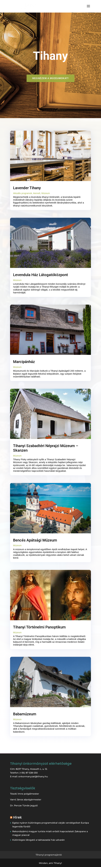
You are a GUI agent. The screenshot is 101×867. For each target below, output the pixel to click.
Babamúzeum (24, 714)
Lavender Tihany (27, 188)
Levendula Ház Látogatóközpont (40, 275)
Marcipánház (24, 362)
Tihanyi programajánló (49, 854)
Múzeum (45, 193)
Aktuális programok (22, 193)
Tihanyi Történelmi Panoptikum (39, 627)
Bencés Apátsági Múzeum (35, 540)
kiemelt (36, 193)
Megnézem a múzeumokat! (50, 78)
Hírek (17, 817)
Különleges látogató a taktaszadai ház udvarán (38, 839)
